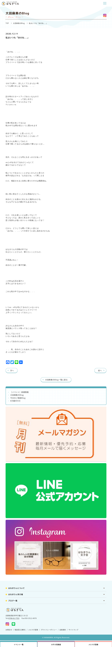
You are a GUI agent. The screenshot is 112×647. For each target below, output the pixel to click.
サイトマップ (73, 630)
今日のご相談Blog (17, 398)
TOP (7, 23)
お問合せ (9, 630)
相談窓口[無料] (20, 630)
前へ (100, 370)
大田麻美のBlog (19, 23)
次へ (12, 370)
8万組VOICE (15, 401)
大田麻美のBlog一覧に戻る (56, 379)
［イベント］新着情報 (19, 392)
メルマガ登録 (33, 630)
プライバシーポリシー (49, 630)
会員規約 (63, 630)
